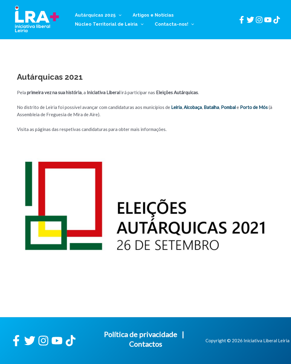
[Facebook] (241, 20)
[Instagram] (259, 20)
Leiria (177, 107)
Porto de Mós (255, 107)
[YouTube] (268, 20)
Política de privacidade (140, 334)
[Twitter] (250, 20)
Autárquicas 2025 (97, 15)
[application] (117, 15)
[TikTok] (276, 20)
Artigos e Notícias (149, 15)
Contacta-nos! (171, 24)
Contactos (145, 344)
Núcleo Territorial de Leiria (108, 24)
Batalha (212, 107)
